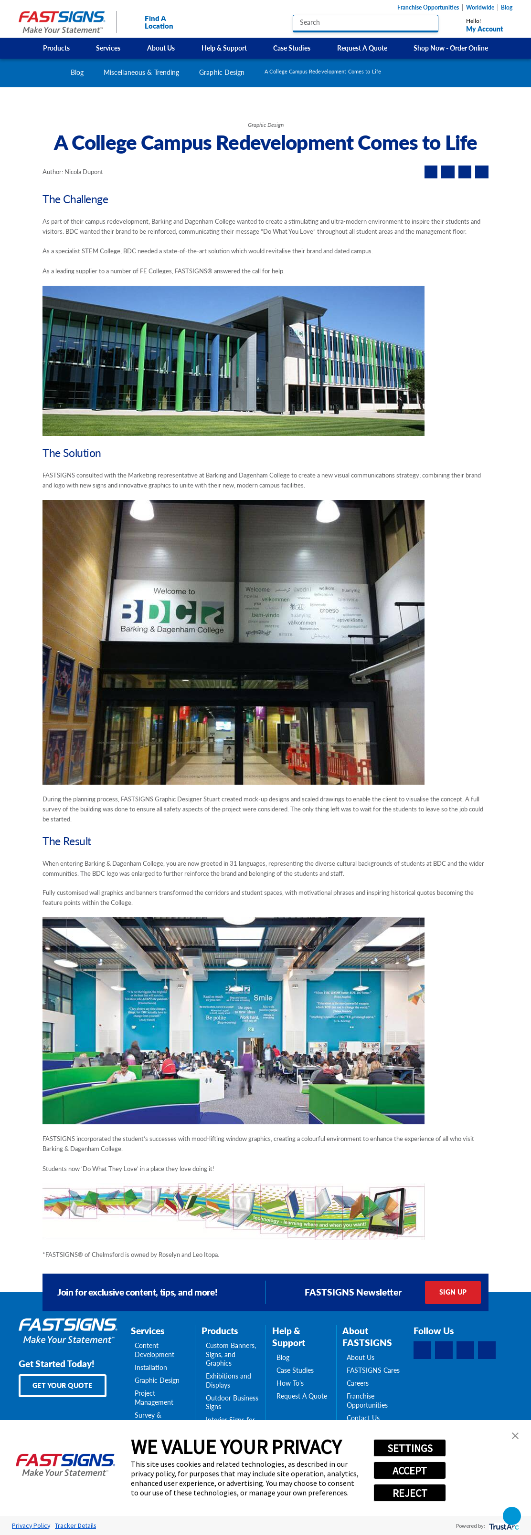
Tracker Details (75, 1525)
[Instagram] (465, 1350)
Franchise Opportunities (428, 7)
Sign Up (453, 1291)
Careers (358, 1383)
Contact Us (363, 1418)
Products (56, 47)
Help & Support (224, 47)
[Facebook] (422, 1350)
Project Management (154, 1398)
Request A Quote (362, 47)
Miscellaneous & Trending (142, 72)
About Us (161, 47)
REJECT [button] (410, 1493)
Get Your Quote (62, 1385)
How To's (290, 1383)
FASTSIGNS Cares (373, 1370)
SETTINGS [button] (410, 1448)
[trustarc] (503, 1526)
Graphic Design (222, 72)
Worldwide (480, 7)
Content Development (154, 1350)
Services (108, 47)
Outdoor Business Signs (232, 1402)
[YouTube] (487, 1350)
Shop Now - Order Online (451, 47)
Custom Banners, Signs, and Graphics (231, 1354)
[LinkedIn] (444, 1350)
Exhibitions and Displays (228, 1381)
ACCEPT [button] (410, 1470)
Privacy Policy (31, 1525)
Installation (151, 1367)
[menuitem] (56, 48)
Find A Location (149, 22)
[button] (515, 1435)
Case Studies (291, 47)
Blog (506, 7)
